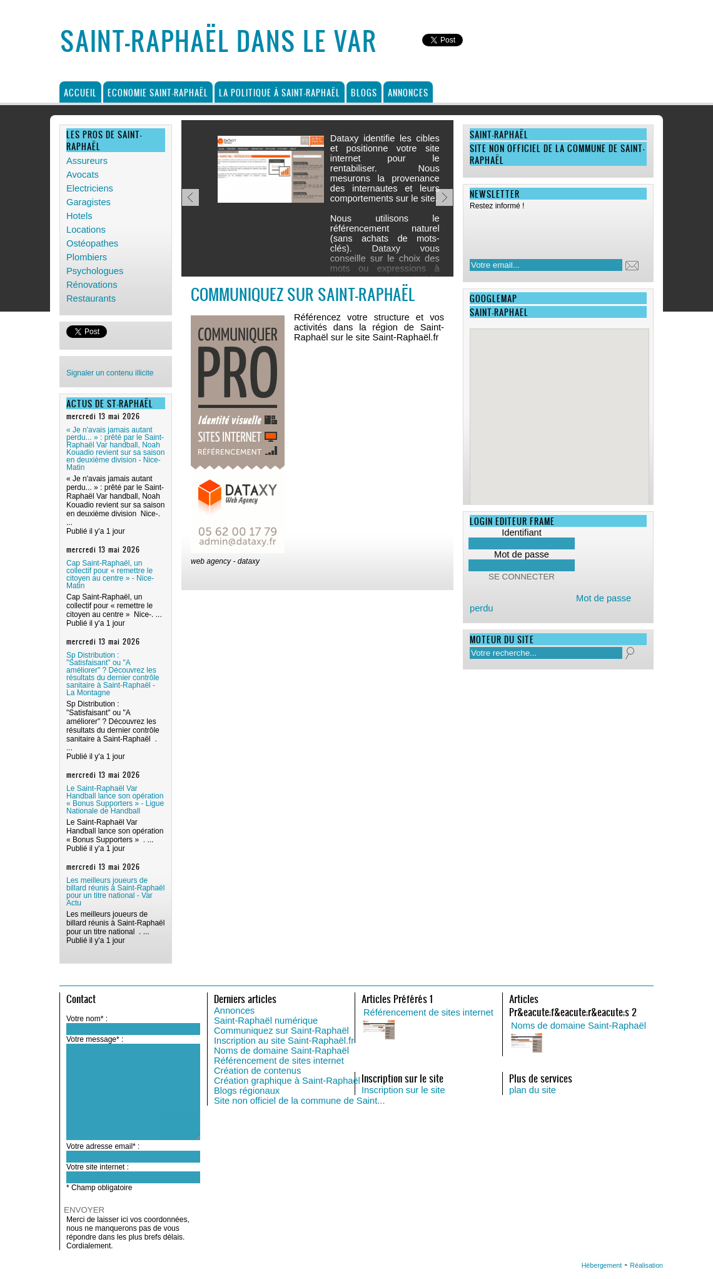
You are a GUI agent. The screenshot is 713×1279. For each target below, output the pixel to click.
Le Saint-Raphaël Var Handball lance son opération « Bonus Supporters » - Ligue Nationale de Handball (115, 799)
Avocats (82, 175)
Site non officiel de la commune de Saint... (299, 1101)
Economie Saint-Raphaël (158, 92)
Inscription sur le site (403, 1090)
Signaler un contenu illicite (109, 373)
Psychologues (94, 271)
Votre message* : (94, 1039)
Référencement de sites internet (279, 1061)
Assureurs (87, 161)
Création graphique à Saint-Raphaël (287, 1081)
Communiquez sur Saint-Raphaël (281, 1031)
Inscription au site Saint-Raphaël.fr (284, 1041)
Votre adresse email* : (102, 1146)
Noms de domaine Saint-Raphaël (281, 1051)
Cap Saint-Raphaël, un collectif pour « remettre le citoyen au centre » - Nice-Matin (110, 574)
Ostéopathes (92, 243)
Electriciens (89, 188)
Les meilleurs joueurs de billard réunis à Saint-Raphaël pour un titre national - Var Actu (115, 891)
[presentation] (550, 231)
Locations (86, 230)
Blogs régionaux (247, 1091)
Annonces (408, 92)
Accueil (80, 92)
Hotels (79, 216)
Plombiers (86, 257)
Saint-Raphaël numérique (266, 1021)
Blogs (364, 92)
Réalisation (646, 1265)
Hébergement (602, 1265)
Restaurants (91, 298)
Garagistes (88, 202)
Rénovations (91, 285)
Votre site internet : (97, 1167)
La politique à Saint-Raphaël (279, 92)
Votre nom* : (87, 1018)
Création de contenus (257, 1071)
